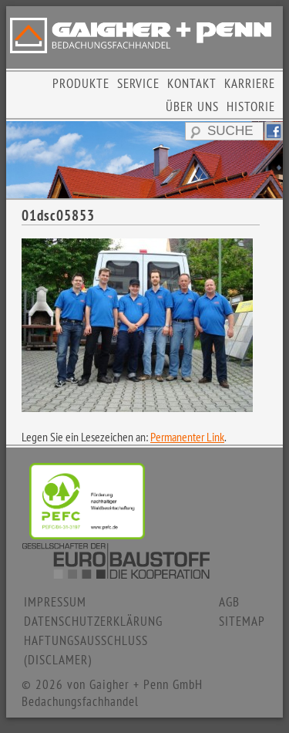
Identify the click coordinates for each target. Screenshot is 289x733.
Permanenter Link (187, 436)
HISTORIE (251, 106)
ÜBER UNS (192, 106)
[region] (144, 159)
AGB (229, 601)
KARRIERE (249, 83)
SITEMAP (242, 621)
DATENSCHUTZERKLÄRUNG (93, 621)
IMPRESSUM (55, 601)
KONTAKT (192, 83)
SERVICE (138, 83)
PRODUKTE (80, 83)
